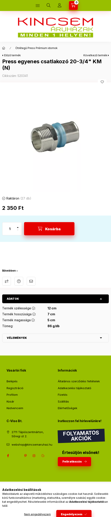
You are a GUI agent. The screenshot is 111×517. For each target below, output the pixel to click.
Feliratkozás (72, 461)
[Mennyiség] (10, 228)
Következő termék (95, 55)
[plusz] (17, 225)
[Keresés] (48, 5)
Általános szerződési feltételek (79, 381)
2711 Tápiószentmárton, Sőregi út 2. (28, 434)
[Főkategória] (3, 48)
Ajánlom (31, 281)
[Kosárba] (49, 228)
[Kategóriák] (37, 5)
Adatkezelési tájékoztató (74, 388)
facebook (8, 455)
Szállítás (63, 401)
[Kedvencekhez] (102, 82)
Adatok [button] (13, 298)
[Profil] (59, 5)
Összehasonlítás (6, 281)
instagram (34, 455)
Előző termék (12, 55)
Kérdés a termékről (18, 281)
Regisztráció (15, 388)
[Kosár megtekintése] (73, 5)
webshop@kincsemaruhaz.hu (32, 444)
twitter (16, 455)
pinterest (25, 455)
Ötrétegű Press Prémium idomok (36, 48)
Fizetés (62, 394)
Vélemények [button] (17, 337)
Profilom (12, 394)
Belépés (12, 381)
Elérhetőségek (67, 408)
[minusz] (17, 232)
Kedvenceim (15, 408)
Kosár (10, 401)
